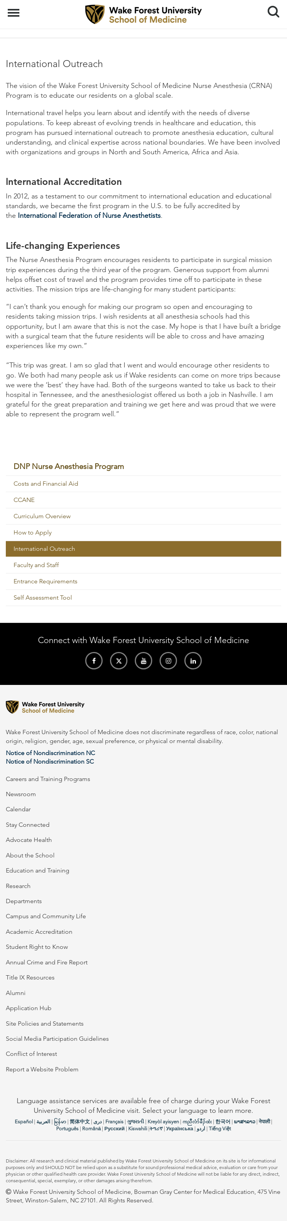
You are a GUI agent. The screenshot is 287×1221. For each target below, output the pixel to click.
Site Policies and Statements (45, 1023)
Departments (24, 901)
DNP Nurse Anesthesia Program (69, 466)
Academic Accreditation (39, 931)
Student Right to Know (37, 946)
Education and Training (37, 870)
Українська (179, 1128)
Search (270, 8)
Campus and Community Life (46, 916)
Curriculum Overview (42, 516)
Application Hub (29, 1008)
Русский (114, 1128)
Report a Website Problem (42, 1069)
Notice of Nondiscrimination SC (50, 761)
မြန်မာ (60, 1121)
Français (114, 1121)
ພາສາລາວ (244, 1121)
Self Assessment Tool (43, 597)
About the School (30, 855)
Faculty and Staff (36, 565)
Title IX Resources (30, 977)
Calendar (18, 809)
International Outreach (44, 548)
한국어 (222, 1121)
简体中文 (80, 1121)
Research (18, 886)
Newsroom (21, 794)
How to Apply (33, 532)
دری (97, 1121)
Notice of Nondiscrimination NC (50, 753)
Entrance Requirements (45, 581)
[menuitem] (143, 467)
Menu (14, 9)
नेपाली (264, 1121)
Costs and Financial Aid (46, 483)
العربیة (43, 1121)
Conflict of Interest (31, 1053)
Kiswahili (137, 1128)
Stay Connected (28, 824)
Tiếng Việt (220, 1128)
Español (24, 1121)
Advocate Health (29, 839)
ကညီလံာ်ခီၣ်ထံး (197, 1121)
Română (91, 1128)
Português (67, 1128)
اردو (201, 1128)
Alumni (16, 993)
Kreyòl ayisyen (163, 1121)
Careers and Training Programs (48, 779)
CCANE (24, 500)
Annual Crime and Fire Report (47, 962)
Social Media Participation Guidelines (57, 1038)
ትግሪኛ (156, 1128)
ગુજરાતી (135, 1121)
